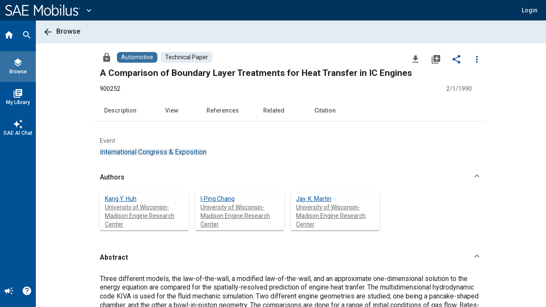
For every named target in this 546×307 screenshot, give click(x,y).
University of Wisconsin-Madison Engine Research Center (139, 216)
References (222, 110)
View (171, 110)
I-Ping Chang (217, 198)
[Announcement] (9, 291)
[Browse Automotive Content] (137, 57)
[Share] (456, 58)
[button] (529, 10)
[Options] (476, 58)
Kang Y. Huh (120, 198)
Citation (325, 110)
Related (274, 110)
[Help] (27, 291)
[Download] (415, 58)
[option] (153, 152)
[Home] (9, 35)
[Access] (106, 57)
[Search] (27, 35)
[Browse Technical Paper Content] (186, 57)
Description (120, 110)
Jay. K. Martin (313, 198)
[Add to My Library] (435, 58)
